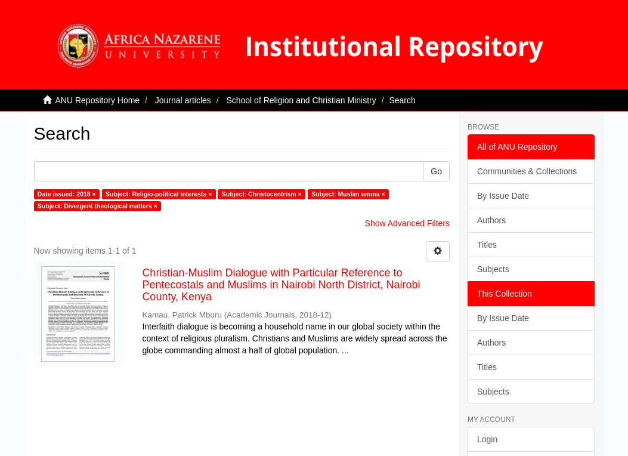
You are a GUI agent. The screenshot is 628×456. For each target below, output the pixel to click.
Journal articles (183, 100)
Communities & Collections (527, 171)
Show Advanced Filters (407, 223)
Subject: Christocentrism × (262, 194)
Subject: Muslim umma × (348, 194)
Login (487, 439)
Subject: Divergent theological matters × (97, 205)
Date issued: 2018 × (67, 194)
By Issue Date (503, 196)
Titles (487, 244)
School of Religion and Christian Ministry (301, 100)
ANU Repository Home (97, 100)
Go (436, 171)
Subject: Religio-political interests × (159, 194)
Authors (491, 220)
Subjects (493, 269)
